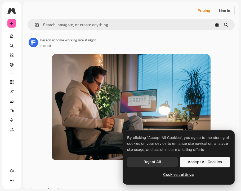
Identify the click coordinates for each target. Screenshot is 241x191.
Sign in (224, 10)
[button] (35, 25)
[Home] (11, 36)
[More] (11, 180)
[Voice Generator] (11, 120)
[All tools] (11, 82)
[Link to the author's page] (33, 42)
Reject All (152, 161)
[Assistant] (11, 129)
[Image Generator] (11, 101)
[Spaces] (11, 91)
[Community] (11, 64)
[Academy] (11, 171)
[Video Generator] (11, 110)
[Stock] (11, 55)
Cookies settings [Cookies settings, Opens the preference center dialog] (178, 174)
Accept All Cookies (205, 161)
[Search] (11, 45)
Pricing (204, 10)
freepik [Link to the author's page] (45, 46)
